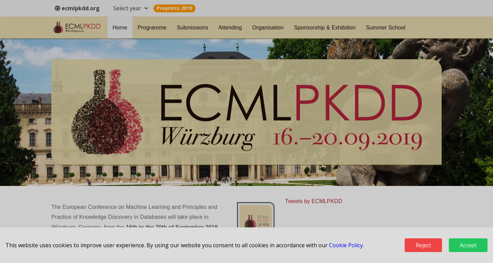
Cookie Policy (346, 245)
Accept (468, 245)
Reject (423, 245)
